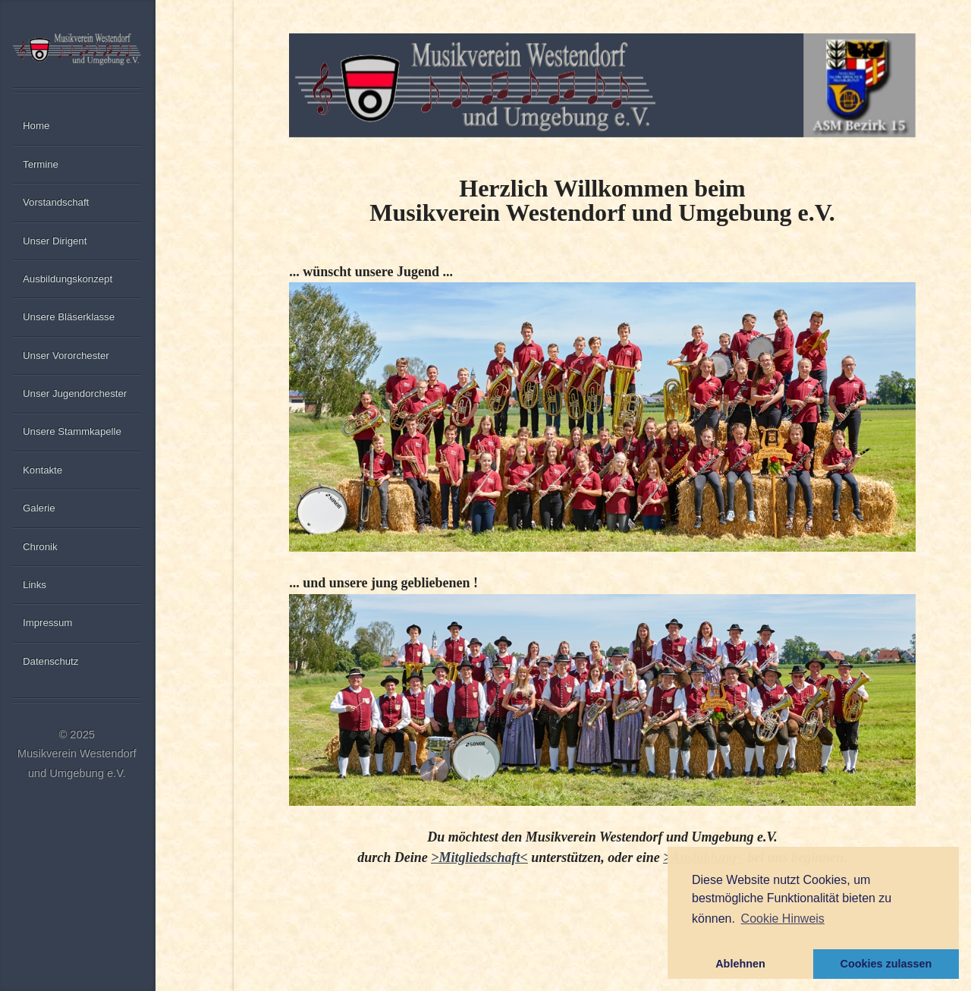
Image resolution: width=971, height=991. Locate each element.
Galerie (39, 508)
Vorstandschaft (56, 202)
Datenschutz (50, 661)
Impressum (47, 622)
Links (34, 584)
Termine (40, 164)
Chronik (40, 546)
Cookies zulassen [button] (886, 964)
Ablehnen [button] (740, 964)
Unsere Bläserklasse (69, 316)
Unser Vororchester (66, 355)
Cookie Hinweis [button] (783, 918)
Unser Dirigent (54, 241)
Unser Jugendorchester (75, 393)
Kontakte (42, 470)
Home (36, 125)
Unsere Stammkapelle (72, 431)
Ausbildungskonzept (67, 279)
